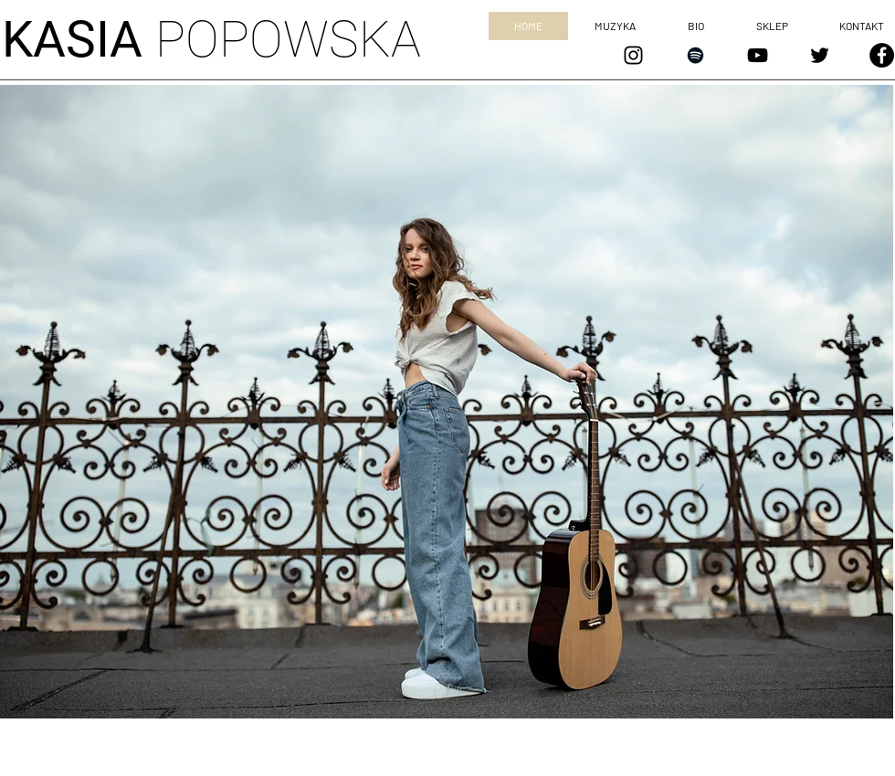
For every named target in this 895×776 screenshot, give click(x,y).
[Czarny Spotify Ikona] (695, 55)
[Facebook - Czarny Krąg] (881, 55)
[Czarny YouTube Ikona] (757, 55)
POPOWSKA (211, 39)
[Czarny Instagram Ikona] (633, 55)
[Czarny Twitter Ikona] (819, 55)
